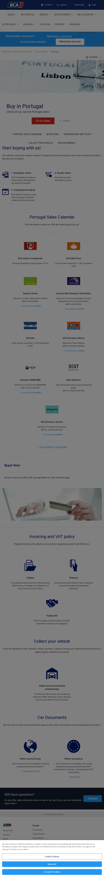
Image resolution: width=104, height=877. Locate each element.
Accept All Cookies (52, 872)
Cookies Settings (52, 856)
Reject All (52, 864)
